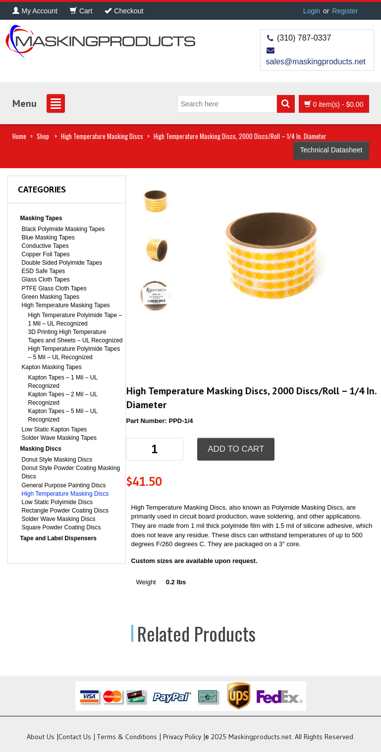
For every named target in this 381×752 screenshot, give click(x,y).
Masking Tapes (41, 218)
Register (345, 11)
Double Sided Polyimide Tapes (62, 262)
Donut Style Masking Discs (57, 459)
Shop (43, 136)
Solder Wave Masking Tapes (59, 437)
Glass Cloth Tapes (46, 279)
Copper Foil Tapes (46, 254)
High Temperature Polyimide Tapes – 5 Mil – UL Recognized (74, 353)
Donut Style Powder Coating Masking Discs (71, 472)
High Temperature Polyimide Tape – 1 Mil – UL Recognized (75, 319)
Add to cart (236, 449)
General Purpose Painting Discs (64, 485)
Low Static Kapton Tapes (54, 429)
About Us (40, 736)
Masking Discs (40, 448)
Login (311, 11)
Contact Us (74, 736)
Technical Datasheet (331, 150)
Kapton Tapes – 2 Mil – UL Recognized (63, 398)
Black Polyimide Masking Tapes (63, 229)
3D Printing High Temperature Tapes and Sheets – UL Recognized (75, 336)
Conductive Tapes (45, 245)
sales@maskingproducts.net (316, 61)
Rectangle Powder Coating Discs (65, 510)
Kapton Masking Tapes (52, 367)
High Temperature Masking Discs (102, 136)
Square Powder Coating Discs (61, 527)
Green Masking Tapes (51, 296)
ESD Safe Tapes (43, 271)
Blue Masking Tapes (48, 237)
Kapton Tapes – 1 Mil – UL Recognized (63, 381)
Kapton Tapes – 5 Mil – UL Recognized (63, 415)
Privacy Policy (182, 736)
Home (19, 136)
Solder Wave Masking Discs (59, 519)
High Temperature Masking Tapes (66, 305)
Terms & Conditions (127, 736)
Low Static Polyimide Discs (57, 502)
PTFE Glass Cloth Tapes (54, 288)
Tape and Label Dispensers (58, 538)
